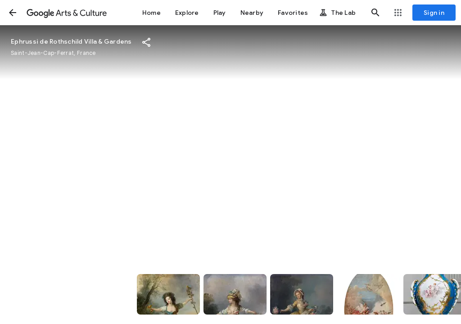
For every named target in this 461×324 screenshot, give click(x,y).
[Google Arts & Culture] (66, 12)
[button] (12, 12)
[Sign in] (434, 12)
